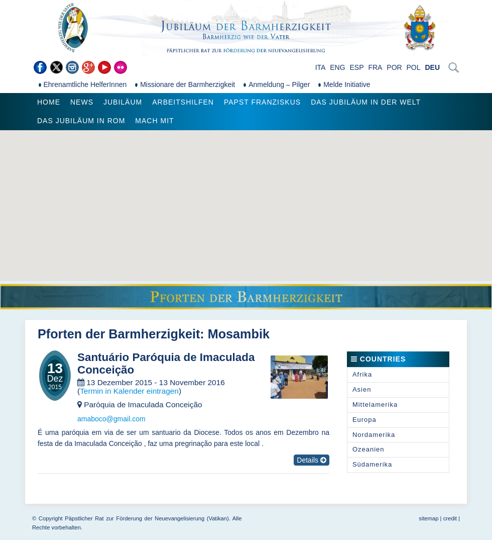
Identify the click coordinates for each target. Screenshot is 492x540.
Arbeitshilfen (183, 102)
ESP (357, 67)
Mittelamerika (375, 404)
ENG (337, 67)
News (81, 102)
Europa (364, 419)
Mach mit (154, 121)
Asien (362, 389)
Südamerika (372, 464)
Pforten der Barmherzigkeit (119, 334)
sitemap (428, 518)
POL (414, 67)
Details (311, 460)
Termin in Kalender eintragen (129, 391)
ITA (320, 67)
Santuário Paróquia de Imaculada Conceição (166, 363)
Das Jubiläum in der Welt (366, 102)
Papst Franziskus (262, 102)
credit (450, 518)
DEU (432, 67)
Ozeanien (368, 449)
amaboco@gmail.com (111, 419)
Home (48, 102)
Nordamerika (373, 434)
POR (394, 67)
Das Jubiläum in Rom (81, 121)
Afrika (362, 374)
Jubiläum (122, 102)
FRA (375, 67)
